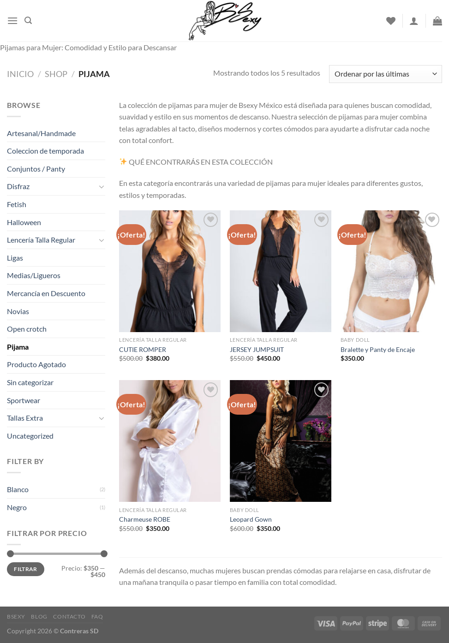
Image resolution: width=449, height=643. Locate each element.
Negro (17, 507)
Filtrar (25, 569)
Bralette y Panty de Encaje (378, 349)
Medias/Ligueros (33, 275)
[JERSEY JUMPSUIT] (280, 271)
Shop (56, 74)
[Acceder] (414, 21)
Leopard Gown (251, 519)
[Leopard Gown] (280, 441)
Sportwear (23, 400)
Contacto (69, 616)
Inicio (20, 74)
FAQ (97, 616)
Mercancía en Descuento (46, 293)
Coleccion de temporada (45, 150)
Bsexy (16, 616)
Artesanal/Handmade (41, 133)
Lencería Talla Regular (41, 239)
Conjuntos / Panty (36, 168)
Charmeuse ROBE (144, 519)
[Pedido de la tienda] (385, 74)
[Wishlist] (390, 21)
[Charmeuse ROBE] (170, 441)
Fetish (16, 204)
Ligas (15, 257)
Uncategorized (30, 435)
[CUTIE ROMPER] (170, 271)
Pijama (18, 346)
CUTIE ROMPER (142, 349)
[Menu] (12, 20)
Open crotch (27, 328)
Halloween (24, 222)
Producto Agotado (36, 364)
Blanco (18, 489)
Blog (39, 616)
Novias (18, 311)
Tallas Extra (25, 417)
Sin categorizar (30, 382)
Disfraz (18, 186)
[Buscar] (28, 21)
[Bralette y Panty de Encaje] (391, 271)
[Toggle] (102, 186)
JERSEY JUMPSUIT (257, 349)
